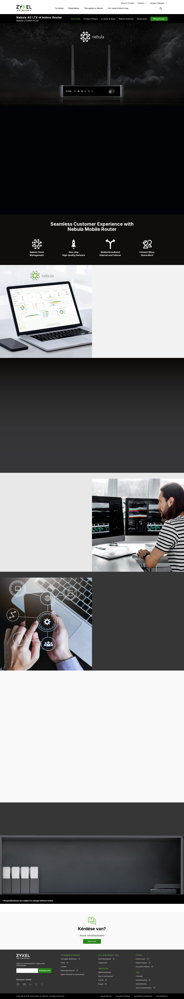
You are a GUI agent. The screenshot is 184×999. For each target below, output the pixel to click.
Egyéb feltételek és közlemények (72, 974)
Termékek (59, 8)
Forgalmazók (102, 963)
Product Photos (91, 19)
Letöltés (63, 967)
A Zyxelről (139, 976)
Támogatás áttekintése (69, 959)
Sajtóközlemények (104, 972)
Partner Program (141, 963)
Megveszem (159, 19)
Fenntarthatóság (141, 980)
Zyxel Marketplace (104, 959)
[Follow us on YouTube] (24, 985)
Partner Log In (140, 959)
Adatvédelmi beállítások (143, 996)
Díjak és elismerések (105, 976)
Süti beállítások (162, 996)
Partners (141, 3)
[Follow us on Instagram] (42, 985)
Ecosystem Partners (143, 967)
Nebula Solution (126, 19)
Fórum (63, 963)
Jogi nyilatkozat (106, 996)
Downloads (142, 19)
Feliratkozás (44, 970)
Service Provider (127, 3)
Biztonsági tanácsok (68, 970)
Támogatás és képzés (93, 8)
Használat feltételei (123, 996)
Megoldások (73, 8)
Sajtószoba (103, 968)
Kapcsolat (92, 941)
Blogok (100, 984)
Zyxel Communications (144, 988)
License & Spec (108, 19)
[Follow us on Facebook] (18, 985)
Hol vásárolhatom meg (118, 8)
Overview (75, 19)
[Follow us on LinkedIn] (30, 985)
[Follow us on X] (36, 985)
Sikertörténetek (141, 984)
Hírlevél (101, 980)
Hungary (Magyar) (157, 3)
